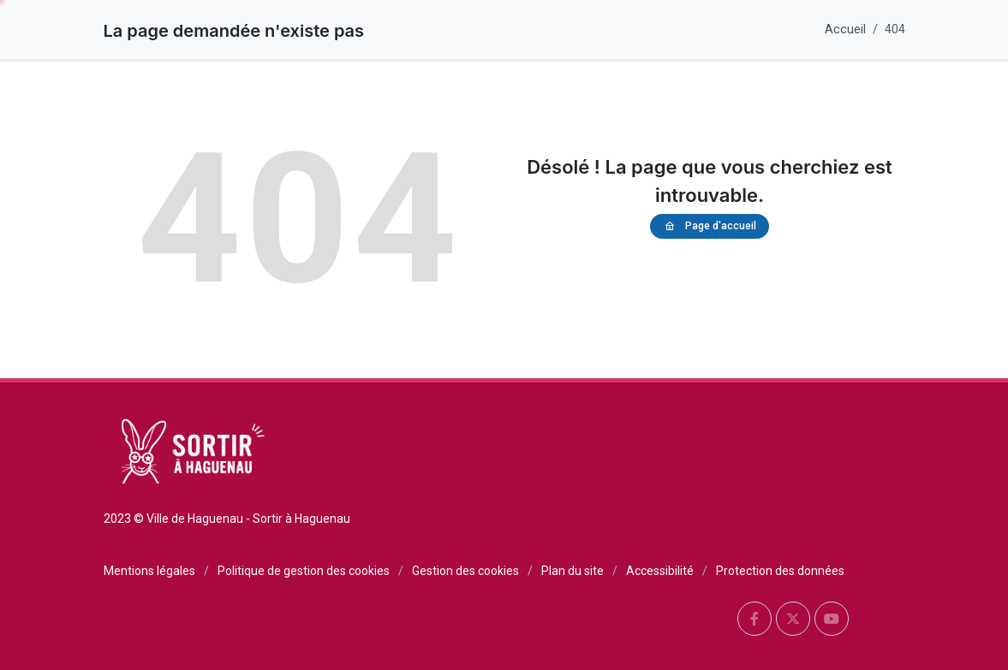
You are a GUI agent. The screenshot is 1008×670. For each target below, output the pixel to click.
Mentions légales (149, 571)
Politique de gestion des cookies (304, 571)
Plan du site (572, 571)
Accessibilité (660, 571)
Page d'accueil (709, 226)
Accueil (845, 29)
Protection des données (780, 571)
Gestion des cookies (465, 571)
